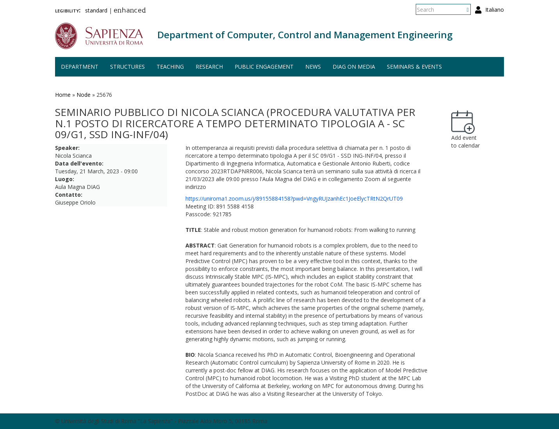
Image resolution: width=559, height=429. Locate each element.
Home (63, 94)
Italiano (494, 9)
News (313, 66)
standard (96, 10)
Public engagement (264, 66)
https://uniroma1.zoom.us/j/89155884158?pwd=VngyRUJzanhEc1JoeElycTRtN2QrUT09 (294, 198)
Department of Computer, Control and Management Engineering (304, 34)
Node (84, 94)
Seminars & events (414, 66)
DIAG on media (354, 66)
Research (209, 66)
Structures (127, 66)
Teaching (170, 66)
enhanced (130, 10)
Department (79, 66)
